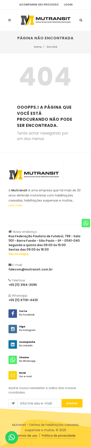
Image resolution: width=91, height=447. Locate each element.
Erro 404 (52, 47)
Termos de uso (26, 435)
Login (68, 4)
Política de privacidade (59, 435)
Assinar (72, 403)
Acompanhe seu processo (39, 4)
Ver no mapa (18, 254)
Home (38, 47)
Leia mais (15, 205)
